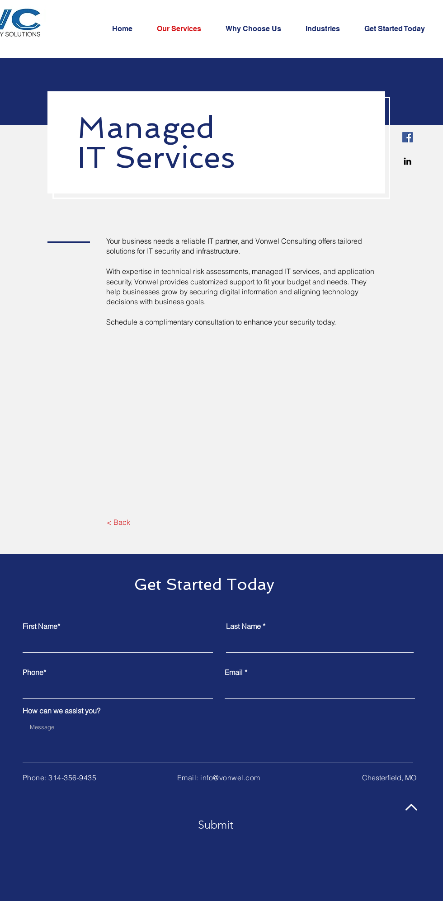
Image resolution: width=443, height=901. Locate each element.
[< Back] (118, 522)
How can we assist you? (61, 710)
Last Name (243, 626)
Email (234, 672)
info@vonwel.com (230, 777)
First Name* (41, 626)
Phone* (34, 672)
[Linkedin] (407, 161)
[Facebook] (407, 137)
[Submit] (215, 825)
